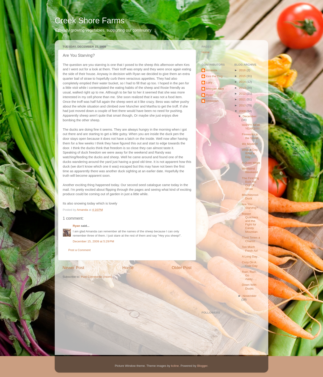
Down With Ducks (249, 286)
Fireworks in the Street (250, 136)
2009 (242, 111)
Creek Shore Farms (90, 20)
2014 (242, 81)
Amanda (211, 70)
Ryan (76, 225)
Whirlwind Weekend (250, 170)
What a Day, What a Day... (250, 153)
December (249, 116)
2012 (242, 93)
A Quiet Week (251, 162)
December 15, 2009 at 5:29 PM (93, 241)
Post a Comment (79, 250)
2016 (242, 70)
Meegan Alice (215, 88)
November (249, 296)
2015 (242, 76)
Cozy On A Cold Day (250, 264)
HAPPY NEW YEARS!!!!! (251, 126)
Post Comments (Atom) (96, 276)
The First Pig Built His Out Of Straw (250, 183)
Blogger (202, 365)
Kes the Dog (214, 76)
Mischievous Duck (250, 196)
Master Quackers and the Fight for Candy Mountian (250, 222)
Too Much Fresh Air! (250, 248)
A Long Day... (251, 256)
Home (127, 267)
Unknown (212, 101)
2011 (242, 99)
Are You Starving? (250, 206)
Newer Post (73, 267)
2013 (242, 87)
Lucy (209, 82)
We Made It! (250, 144)
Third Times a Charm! (251, 239)
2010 (242, 105)
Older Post (182, 267)
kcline (175, 365)
